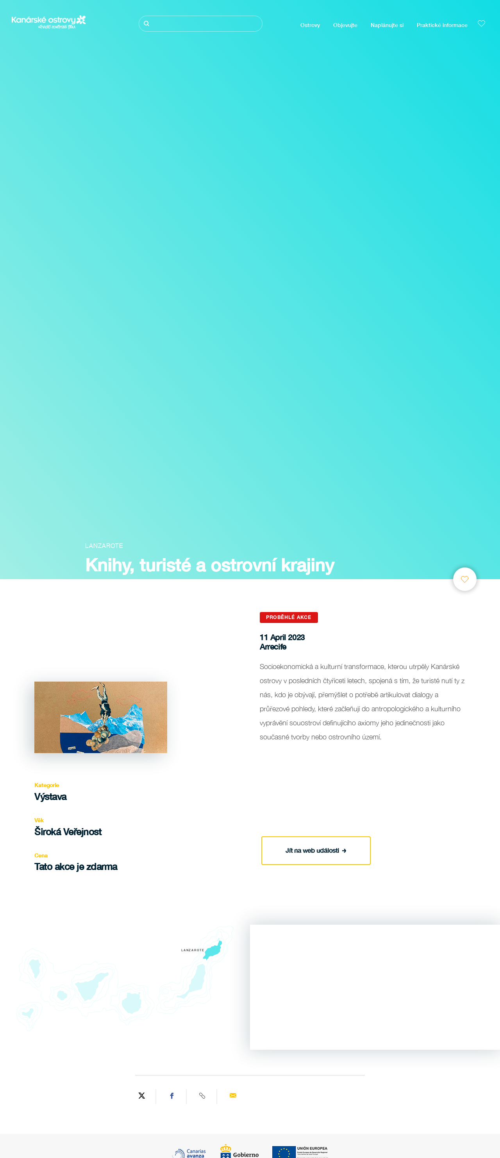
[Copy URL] (202, 1096)
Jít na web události (316, 849)
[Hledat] (200, 24)
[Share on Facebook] (172, 1096)
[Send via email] (233, 1096)
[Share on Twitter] (141, 1096)
